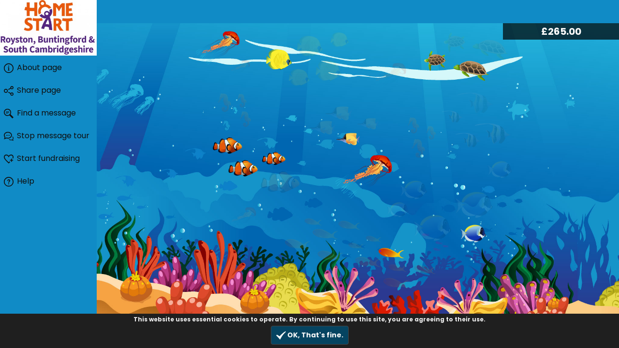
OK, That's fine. (309, 335)
